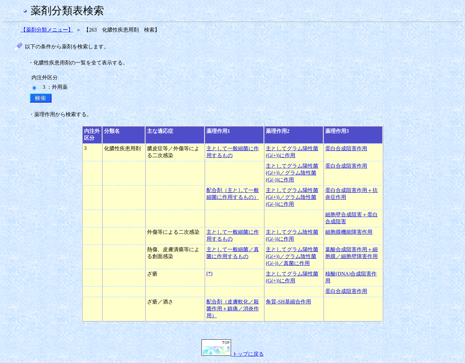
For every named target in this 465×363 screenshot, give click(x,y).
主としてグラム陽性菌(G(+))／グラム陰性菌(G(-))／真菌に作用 (292, 256)
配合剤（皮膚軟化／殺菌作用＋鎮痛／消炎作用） (232, 308)
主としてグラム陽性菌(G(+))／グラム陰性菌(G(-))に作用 (292, 172)
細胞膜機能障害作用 (348, 232)
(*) (209, 273)
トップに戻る (232, 354)
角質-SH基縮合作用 (288, 301)
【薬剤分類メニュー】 (47, 30)
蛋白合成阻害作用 (346, 148)
